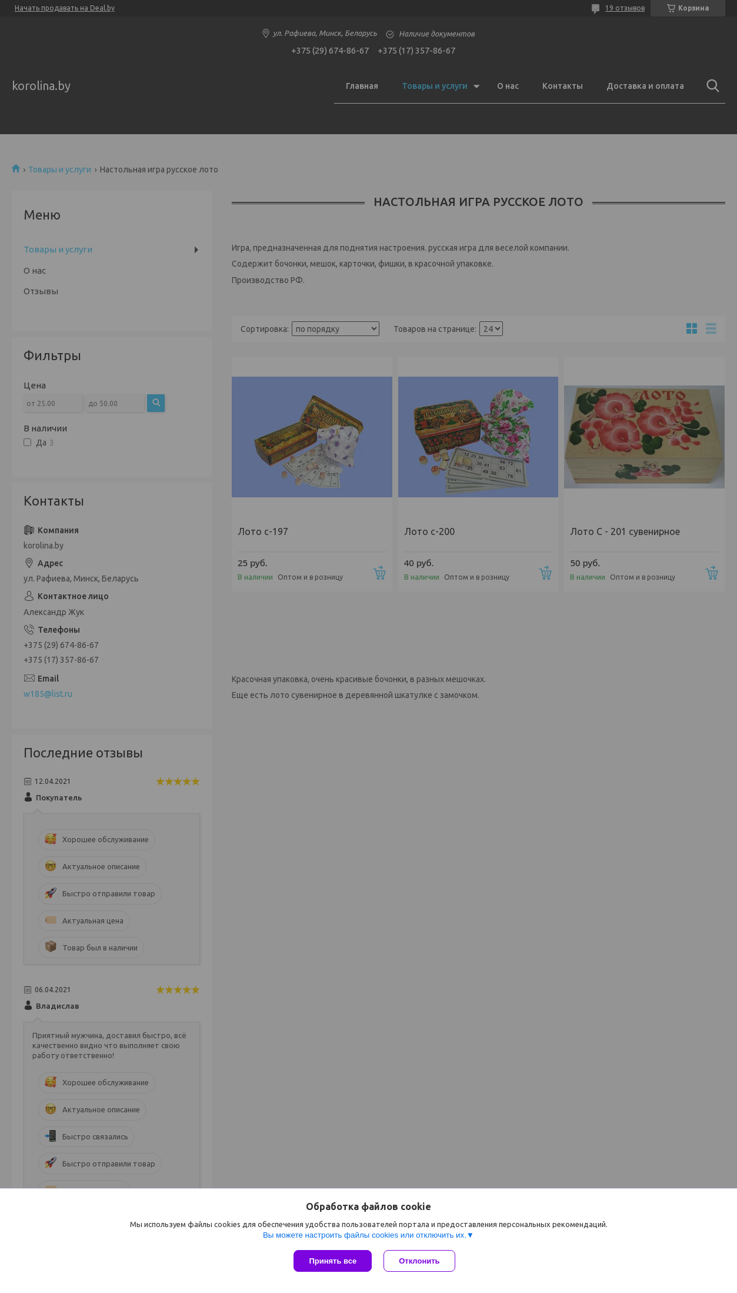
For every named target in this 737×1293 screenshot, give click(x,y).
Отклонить (419, 1261)
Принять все (332, 1261)
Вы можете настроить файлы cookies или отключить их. (364, 1235)
